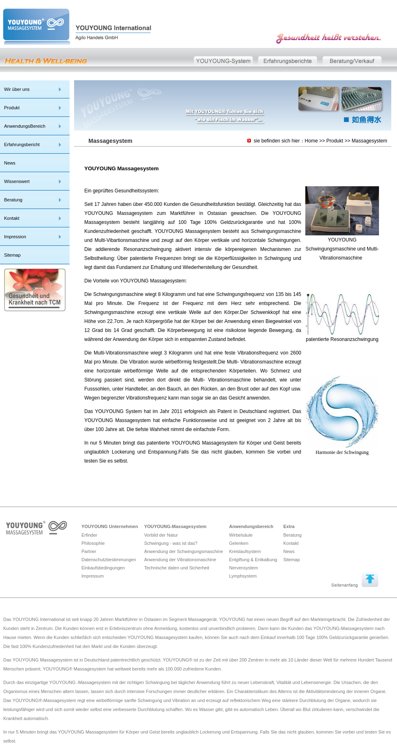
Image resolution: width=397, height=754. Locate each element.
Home (311, 141)
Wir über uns (16, 89)
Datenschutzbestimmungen (108, 559)
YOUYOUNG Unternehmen (109, 526)
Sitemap (12, 255)
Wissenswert (16, 181)
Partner (88, 551)
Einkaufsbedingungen (103, 567)
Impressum (92, 575)
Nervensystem (243, 567)
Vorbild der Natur (161, 535)
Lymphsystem (243, 575)
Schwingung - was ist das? (170, 543)
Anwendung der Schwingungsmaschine (183, 551)
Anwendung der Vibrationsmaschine (180, 559)
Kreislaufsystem (245, 551)
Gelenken (238, 543)
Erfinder (89, 535)
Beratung (13, 199)
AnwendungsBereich (24, 126)
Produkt (12, 107)
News (10, 162)
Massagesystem (369, 141)
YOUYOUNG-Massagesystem (175, 526)
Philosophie (93, 543)
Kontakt (11, 218)
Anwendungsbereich (251, 526)
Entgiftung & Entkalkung (253, 559)
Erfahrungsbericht (22, 144)
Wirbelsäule (241, 535)
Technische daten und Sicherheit (176, 567)
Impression (15, 236)
